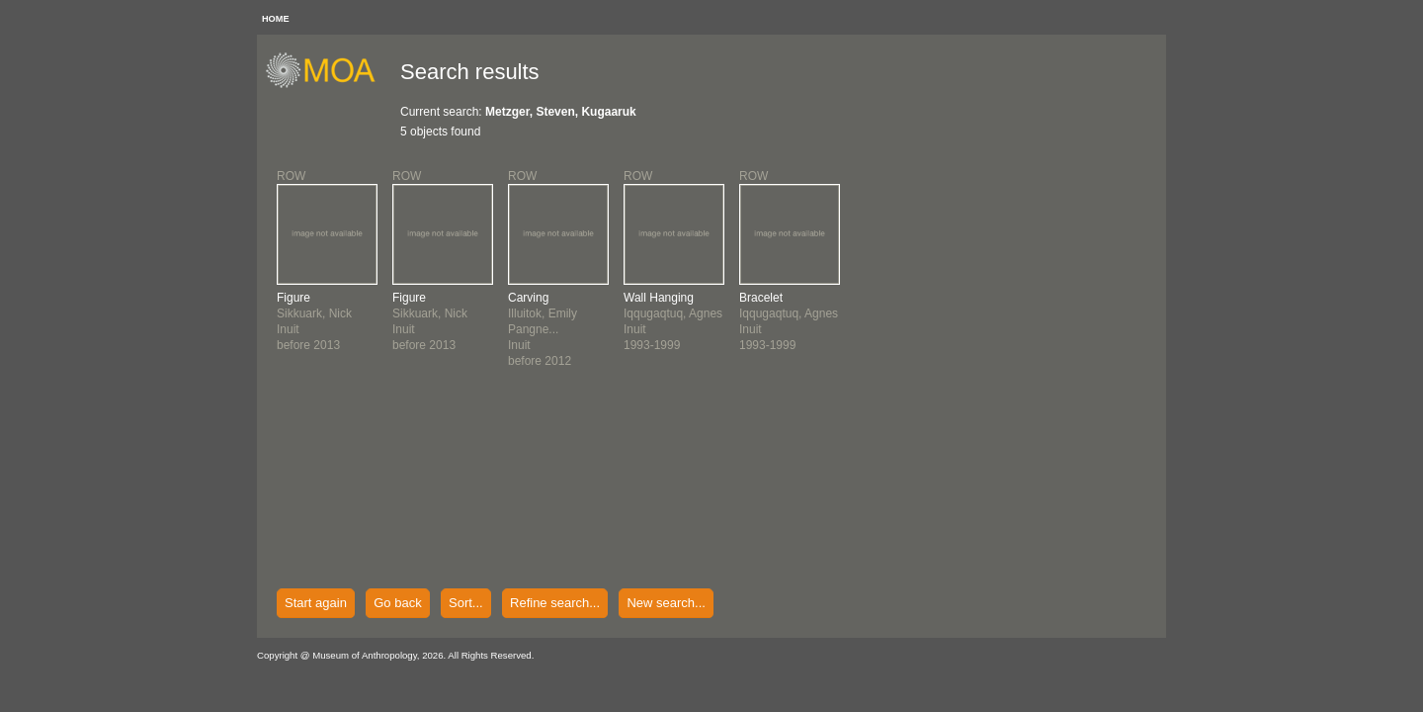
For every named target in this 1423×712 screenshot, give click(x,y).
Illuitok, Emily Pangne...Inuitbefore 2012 (542, 329)
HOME (276, 19)
